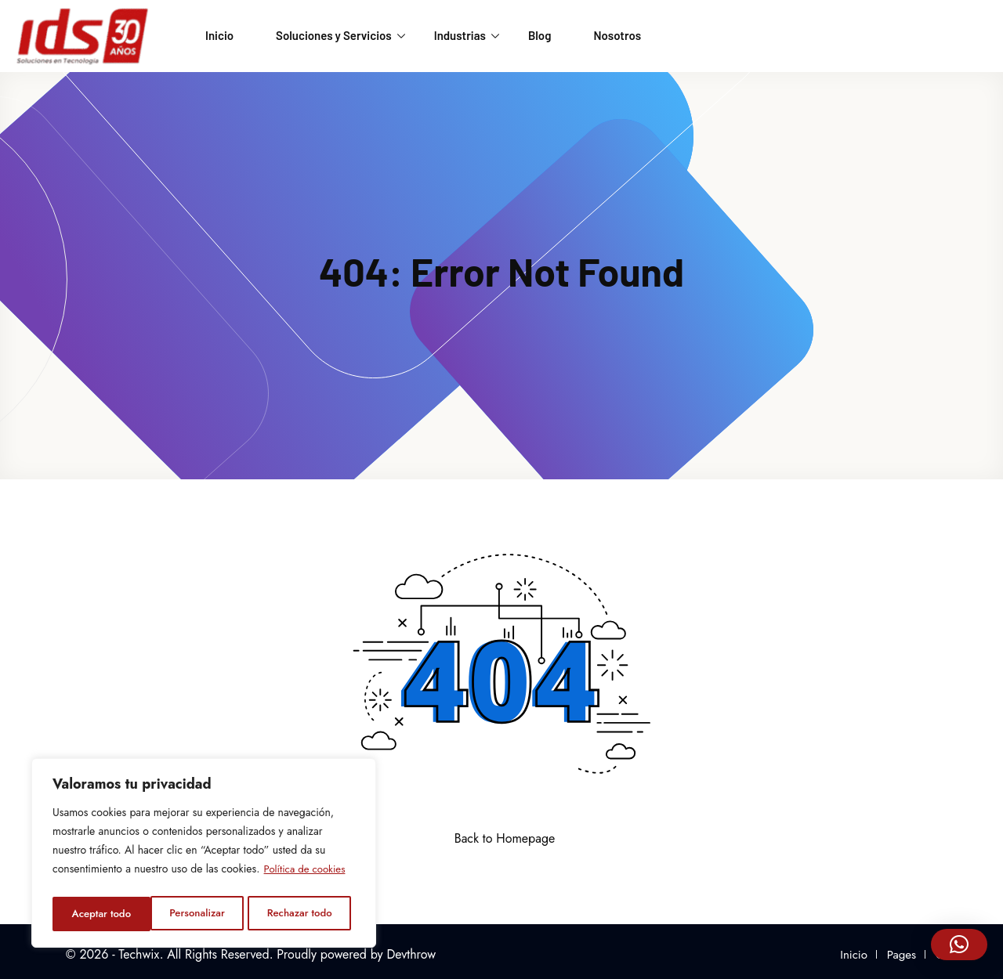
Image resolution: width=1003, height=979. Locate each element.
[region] (203, 856)
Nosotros (617, 35)
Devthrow (411, 954)
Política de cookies (307, 875)
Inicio (219, 35)
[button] (959, 944)
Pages (901, 954)
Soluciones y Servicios (340, 35)
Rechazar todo (201, 914)
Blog (540, 35)
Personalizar (98, 914)
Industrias (466, 35)
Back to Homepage (502, 838)
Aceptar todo (307, 914)
